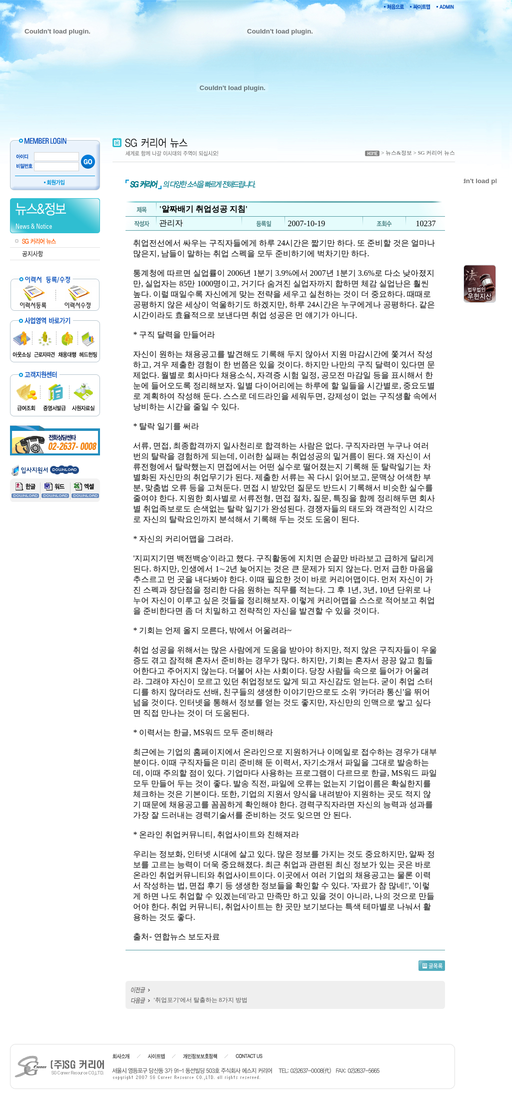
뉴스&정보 (399, 153)
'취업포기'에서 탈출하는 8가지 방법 (200, 999)
